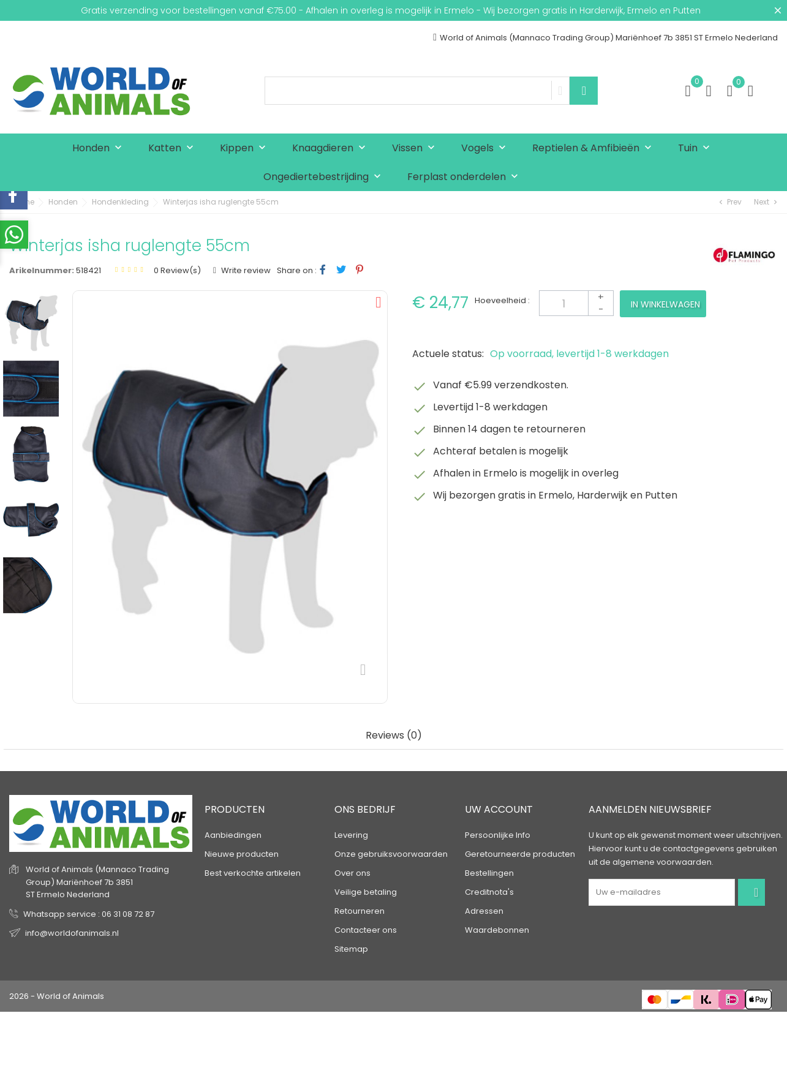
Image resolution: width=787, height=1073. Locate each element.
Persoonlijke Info (497, 835)
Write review (245, 270)
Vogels (486, 148)
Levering (351, 835)
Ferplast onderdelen (465, 177)
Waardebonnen (497, 930)
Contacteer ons (365, 930)
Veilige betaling (365, 892)
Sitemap (351, 949)
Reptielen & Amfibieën (594, 148)
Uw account (499, 809)
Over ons (352, 873)
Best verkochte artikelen (253, 873)
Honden (99, 148)
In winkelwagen (665, 304)
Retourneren (359, 911)
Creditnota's (489, 892)
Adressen (484, 911)
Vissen (416, 148)
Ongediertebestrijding (324, 177)
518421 (88, 270)
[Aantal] (576, 303)
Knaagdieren (331, 148)
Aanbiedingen (233, 835)
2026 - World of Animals (56, 996)
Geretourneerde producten (520, 854)
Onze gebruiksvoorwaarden (391, 854)
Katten (173, 148)
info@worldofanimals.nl (72, 933)
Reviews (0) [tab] (394, 735)
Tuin (696, 148)
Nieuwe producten (242, 854)
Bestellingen (489, 873)
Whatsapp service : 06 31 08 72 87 (88, 914)
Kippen (245, 148)
